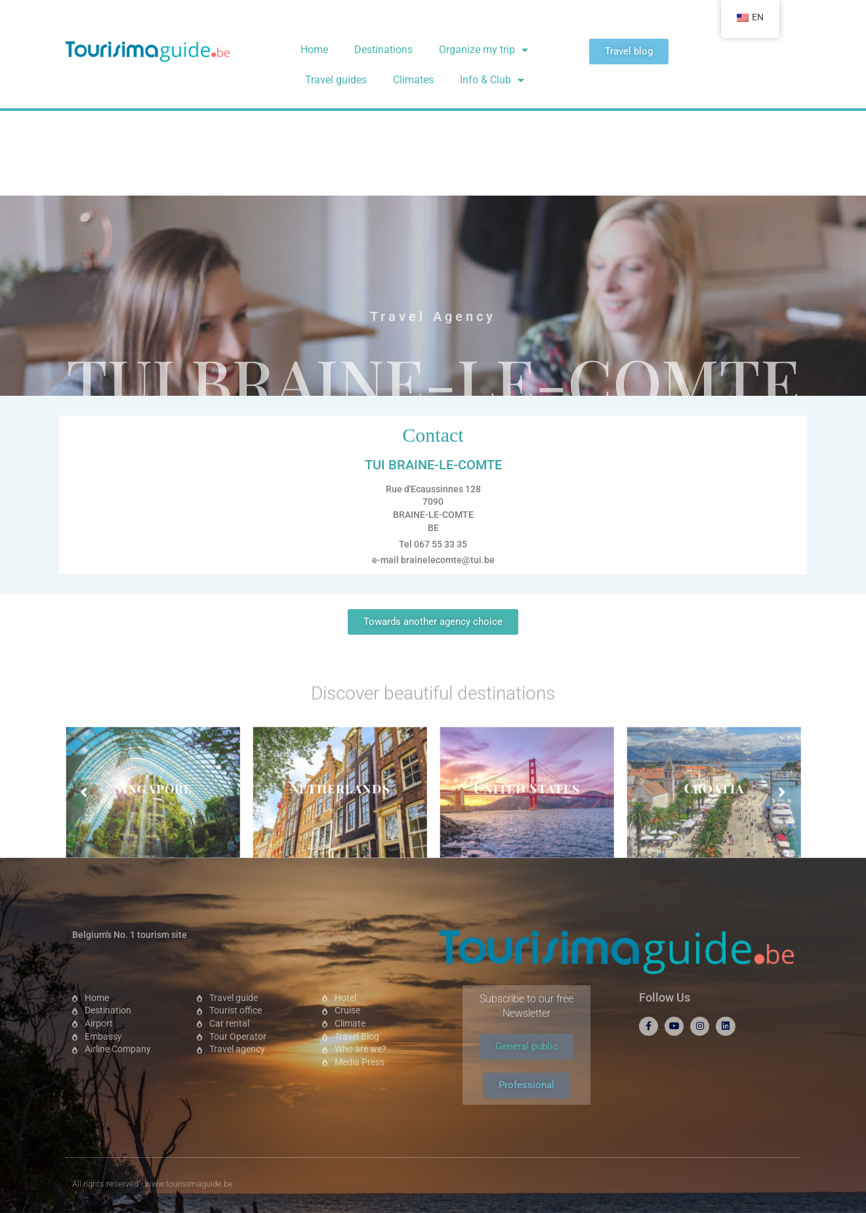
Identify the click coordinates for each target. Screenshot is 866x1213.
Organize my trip (483, 50)
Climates (413, 80)
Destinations (383, 49)
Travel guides (336, 80)
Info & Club (492, 80)
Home (314, 49)
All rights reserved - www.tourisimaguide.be (152, 1184)
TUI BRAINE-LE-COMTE (433, 230)
